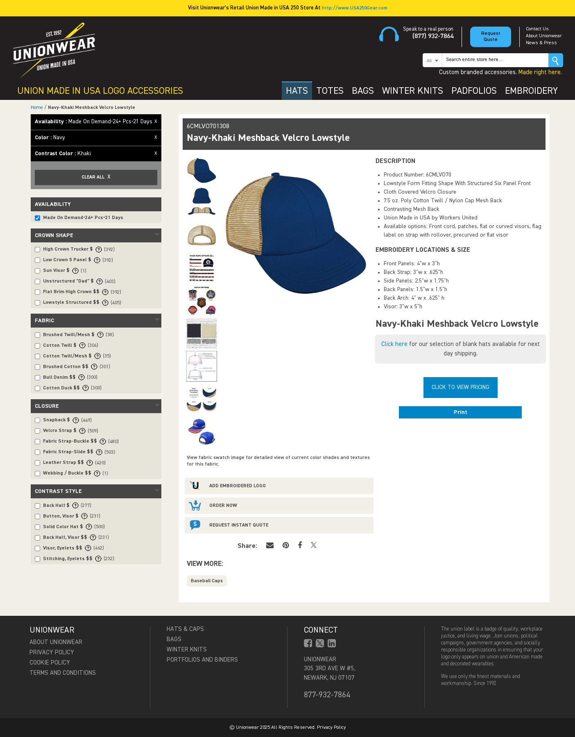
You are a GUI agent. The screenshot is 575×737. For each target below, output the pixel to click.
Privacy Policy (51, 652)
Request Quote (490, 36)
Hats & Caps (185, 629)
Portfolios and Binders (202, 660)
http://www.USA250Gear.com (354, 8)
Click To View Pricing (460, 387)
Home (37, 107)
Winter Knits (187, 650)
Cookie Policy (49, 663)
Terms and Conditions (62, 673)
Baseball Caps (207, 581)
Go (555, 60)
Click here (394, 344)
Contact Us (537, 29)
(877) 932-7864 (432, 36)
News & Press (541, 43)
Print (460, 412)
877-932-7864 (327, 695)
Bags (174, 639)
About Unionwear (544, 36)
